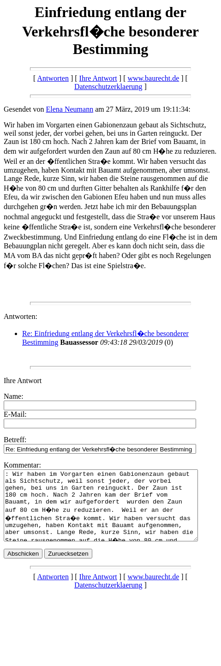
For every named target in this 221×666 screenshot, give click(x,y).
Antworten (53, 78)
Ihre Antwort (98, 78)
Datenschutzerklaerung (108, 86)
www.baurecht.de (153, 78)
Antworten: (20, 316)
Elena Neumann (70, 109)
